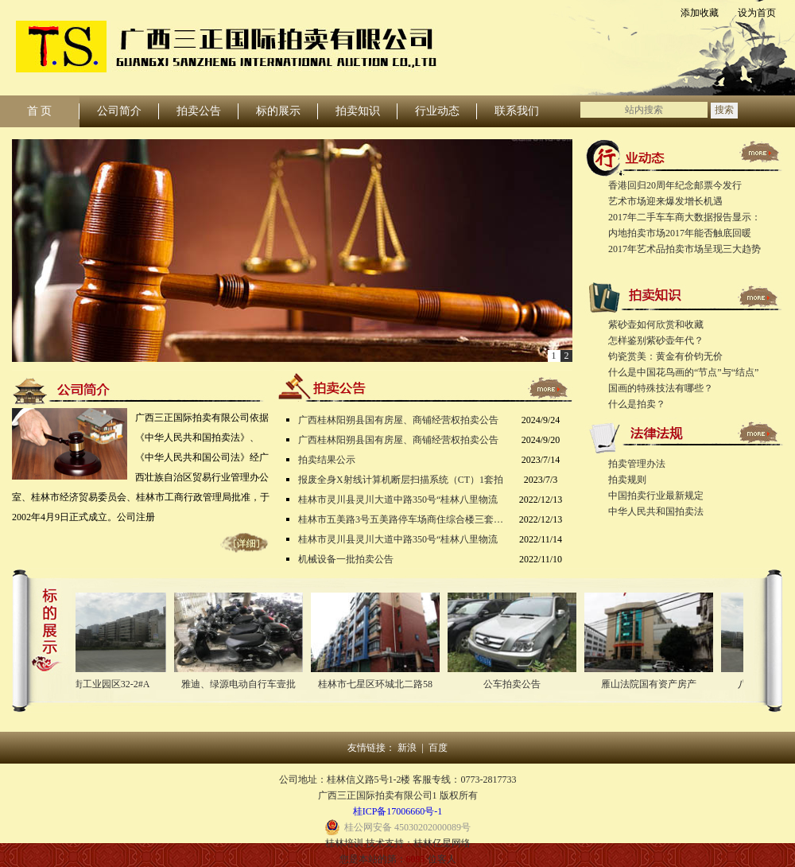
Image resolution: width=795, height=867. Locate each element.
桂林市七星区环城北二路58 (378, 684)
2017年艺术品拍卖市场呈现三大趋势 (684, 249)
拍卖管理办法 (636, 463)
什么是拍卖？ (636, 404)
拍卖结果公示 (326, 459)
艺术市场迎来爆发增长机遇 (665, 201)
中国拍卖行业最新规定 (656, 495)
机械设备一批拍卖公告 (346, 559)
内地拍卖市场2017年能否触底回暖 (679, 233)
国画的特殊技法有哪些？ (660, 388)
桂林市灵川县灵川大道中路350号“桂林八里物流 (398, 499)
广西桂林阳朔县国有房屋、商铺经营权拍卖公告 (398, 420)
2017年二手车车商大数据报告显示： (684, 217)
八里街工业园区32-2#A (105, 684)
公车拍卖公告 (515, 684)
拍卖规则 (627, 479)
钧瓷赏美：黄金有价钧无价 (665, 356)
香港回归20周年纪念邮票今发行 (675, 185)
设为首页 (757, 12)
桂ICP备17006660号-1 (398, 811)
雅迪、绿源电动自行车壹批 (241, 684)
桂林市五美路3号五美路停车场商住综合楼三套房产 (401, 519)
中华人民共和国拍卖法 (656, 511)
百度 (438, 747)
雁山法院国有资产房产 (652, 684)
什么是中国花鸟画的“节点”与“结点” (683, 372)
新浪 (407, 747)
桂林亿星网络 (442, 843)
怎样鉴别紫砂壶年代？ (656, 340)
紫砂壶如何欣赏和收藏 (656, 324)
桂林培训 (344, 843)
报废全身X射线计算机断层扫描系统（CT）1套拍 (400, 479)
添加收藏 (700, 12)
